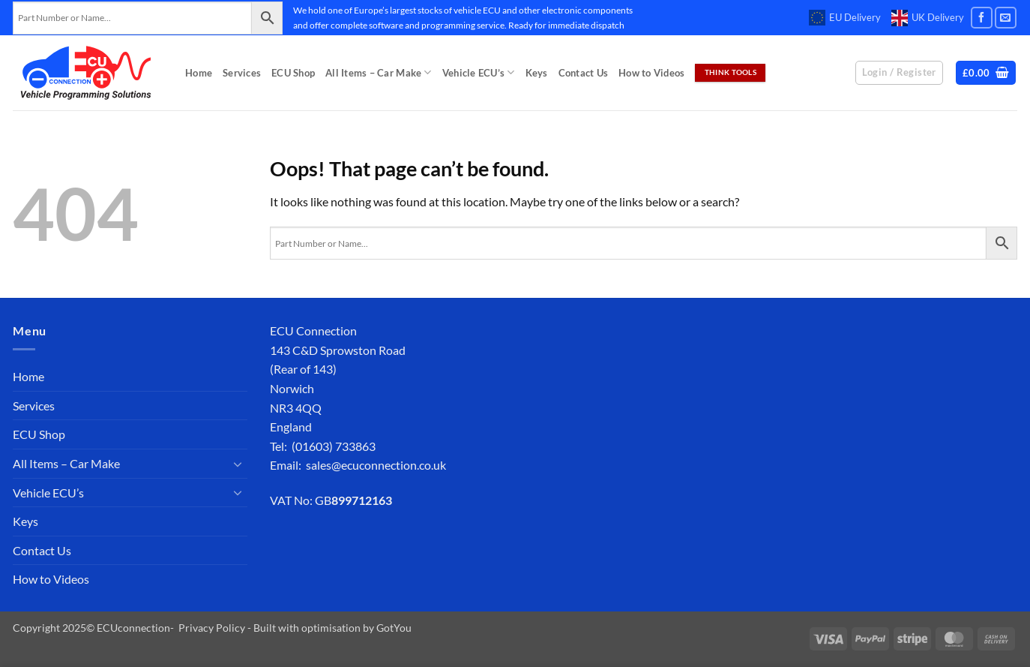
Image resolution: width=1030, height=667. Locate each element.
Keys (536, 73)
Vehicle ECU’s (478, 72)
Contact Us (583, 73)
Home (198, 73)
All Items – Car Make (378, 72)
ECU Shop (293, 73)
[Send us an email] (1006, 18)
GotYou (394, 627)
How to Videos (651, 73)
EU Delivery (845, 18)
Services (242, 73)
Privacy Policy (211, 627)
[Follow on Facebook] (982, 18)
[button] (986, 73)
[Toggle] (238, 464)
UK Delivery (927, 18)
